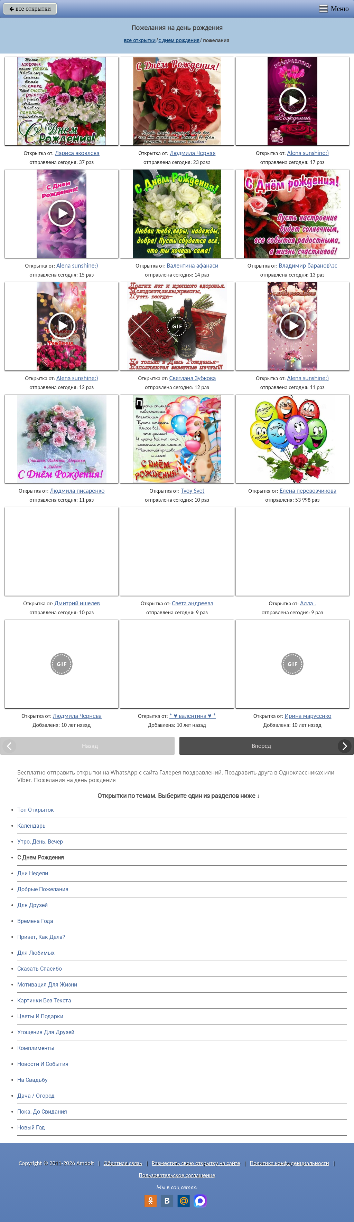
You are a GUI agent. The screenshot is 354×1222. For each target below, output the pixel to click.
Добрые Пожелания (42, 889)
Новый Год (31, 1127)
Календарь (31, 825)
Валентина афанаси (192, 265)
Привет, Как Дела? (41, 937)
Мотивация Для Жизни (47, 984)
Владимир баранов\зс (308, 265)
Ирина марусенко (308, 716)
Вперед (261, 746)
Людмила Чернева (77, 716)
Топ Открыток (35, 810)
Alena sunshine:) (308, 153)
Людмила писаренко (77, 491)
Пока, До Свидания (42, 1111)
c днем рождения (178, 40)
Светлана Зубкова (192, 378)
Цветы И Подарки (40, 1016)
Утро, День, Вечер (40, 841)
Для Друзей (32, 905)
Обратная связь (123, 1163)
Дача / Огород (36, 1096)
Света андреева (192, 603)
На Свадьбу (32, 1080)
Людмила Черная (193, 153)
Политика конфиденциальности (289, 1163)
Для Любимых (36, 953)
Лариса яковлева (77, 153)
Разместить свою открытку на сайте (196, 1163)
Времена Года (35, 921)
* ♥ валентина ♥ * (192, 716)
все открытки (30, 8)
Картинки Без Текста (44, 1000)
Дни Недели (32, 873)
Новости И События (42, 1064)
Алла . (308, 603)
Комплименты (35, 1048)
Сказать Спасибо (39, 968)
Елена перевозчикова (308, 491)
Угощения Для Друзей (45, 1032)
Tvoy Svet (192, 491)
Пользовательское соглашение (177, 1175)
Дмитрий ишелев (77, 603)
